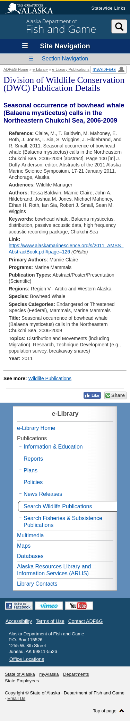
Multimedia (30, 535)
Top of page (104, 710)
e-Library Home (36, 428)
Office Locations (26, 659)
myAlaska (49, 674)
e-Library (40, 69)
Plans (30, 470)
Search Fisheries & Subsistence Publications (63, 521)
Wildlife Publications (50, 378)
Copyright (14, 692)
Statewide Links (108, 8)
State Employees (22, 680)
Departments (76, 674)
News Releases (43, 494)
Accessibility (19, 621)
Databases (30, 556)
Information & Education (53, 447)
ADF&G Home (15, 69)
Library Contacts (37, 584)
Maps (24, 546)
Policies (33, 482)
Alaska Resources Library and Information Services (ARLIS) (54, 570)
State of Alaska (32, 9)
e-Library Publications (71, 69)
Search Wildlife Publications (58, 506)
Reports (33, 459)
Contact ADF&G (85, 621)
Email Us (16, 698)
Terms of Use (50, 621)
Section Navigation (65, 58)
